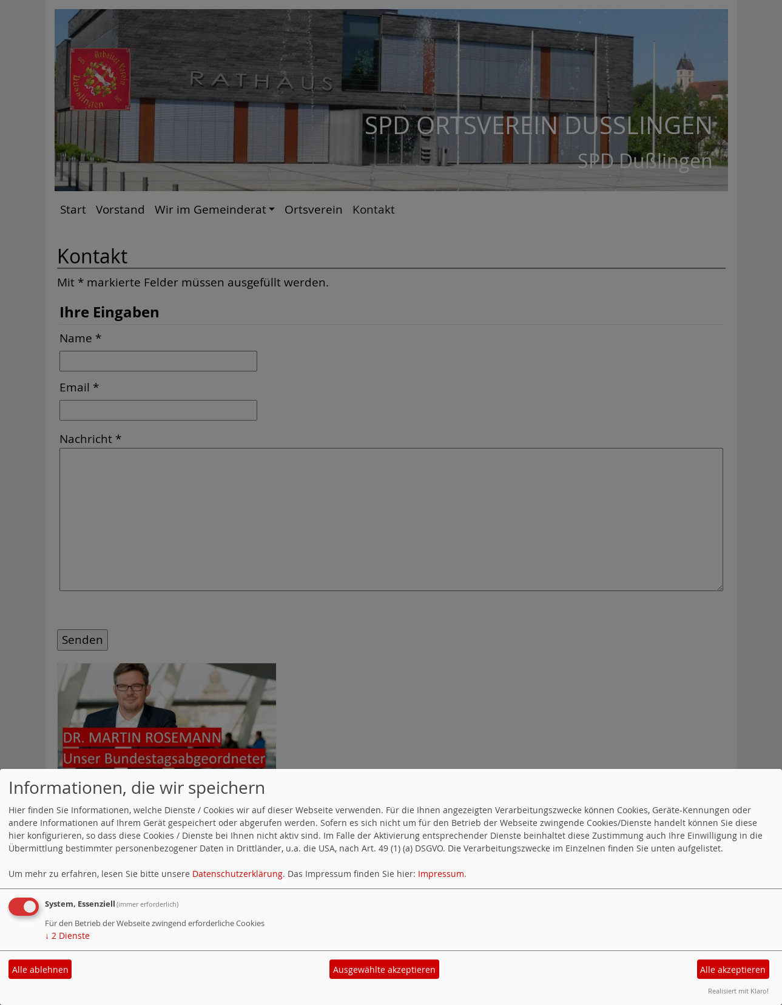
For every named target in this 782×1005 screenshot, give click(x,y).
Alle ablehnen (40, 969)
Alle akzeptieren (733, 969)
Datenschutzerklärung (237, 873)
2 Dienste (67, 935)
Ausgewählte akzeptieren (384, 969)
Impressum (441, 873)
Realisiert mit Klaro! (738, 990)
